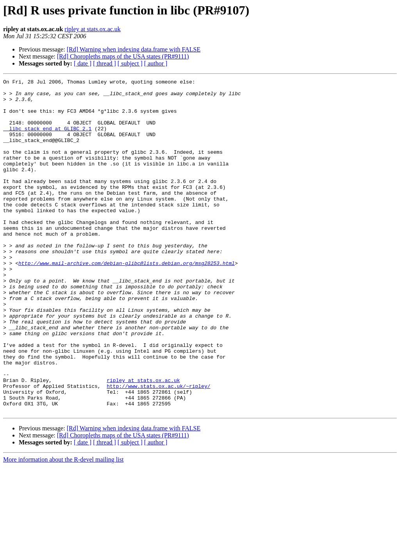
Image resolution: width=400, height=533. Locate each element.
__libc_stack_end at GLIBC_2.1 (47, 138)
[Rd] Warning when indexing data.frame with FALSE (134, 49)
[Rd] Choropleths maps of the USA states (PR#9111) (123, 56)
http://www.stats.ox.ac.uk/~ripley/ (158, 447)
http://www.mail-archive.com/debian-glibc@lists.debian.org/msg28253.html (126, 300)
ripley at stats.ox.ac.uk (92, 29)
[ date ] (82, 63)
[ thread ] (104, 63)
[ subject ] (130, 63)
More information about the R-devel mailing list (63, 526)
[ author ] (156, 63)
